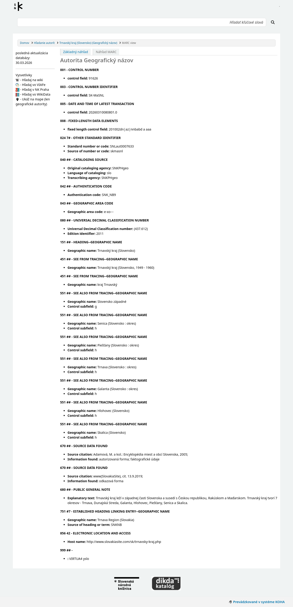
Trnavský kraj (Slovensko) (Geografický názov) (88, 43)
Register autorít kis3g (20, 6)
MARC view (129, 43)
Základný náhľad (75, 52)
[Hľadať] (273, 22)
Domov (24, 43)
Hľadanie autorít (44, 43)
